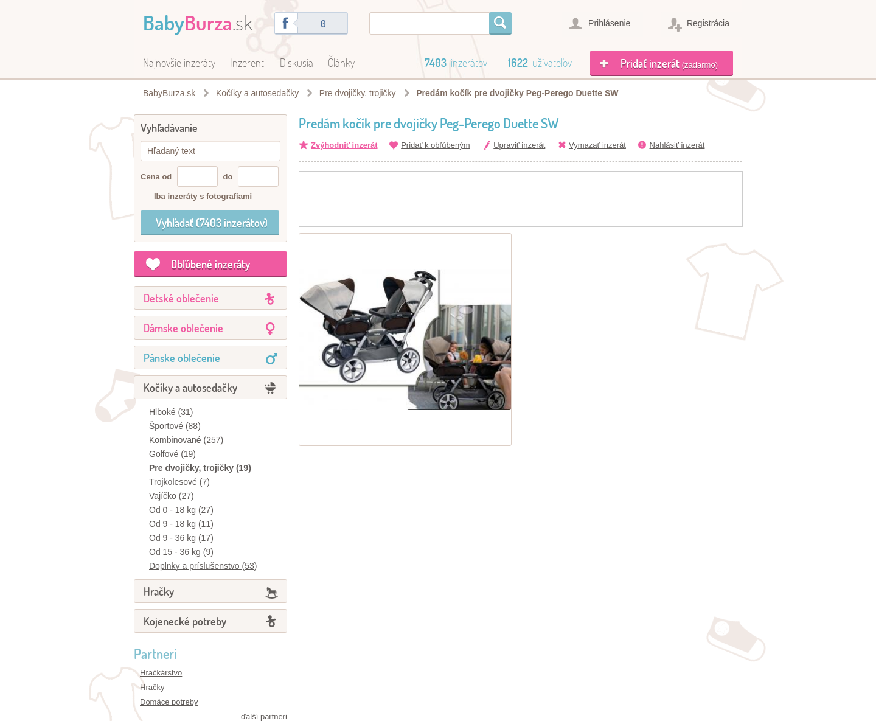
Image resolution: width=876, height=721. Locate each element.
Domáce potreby (169, 701)
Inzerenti (248, 62)
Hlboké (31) (171, 412)
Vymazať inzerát (597, 145)
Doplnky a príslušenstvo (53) (203, 566)
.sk (197, 22)
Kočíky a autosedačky (257, 93)
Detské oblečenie (181, 298)
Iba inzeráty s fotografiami (203, 196)
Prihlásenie (609, 23)
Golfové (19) (172, 454)
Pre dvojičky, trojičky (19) (200, 468)
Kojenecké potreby (185, 621)
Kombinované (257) (186, 440)
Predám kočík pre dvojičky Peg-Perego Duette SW (517, 93)
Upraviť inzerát (519, 145)
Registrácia (708, 23)
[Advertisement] (520, 199)
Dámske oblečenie (183, 328)
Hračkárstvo (161, 672)
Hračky (159, 591)
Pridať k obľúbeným (435, 145)
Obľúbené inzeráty (210, 264)
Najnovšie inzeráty (179, 62)
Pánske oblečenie (182, 357)
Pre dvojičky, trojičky (357, 93)
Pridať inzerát (669, 63)
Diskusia (296, 62)
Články (341, 62)
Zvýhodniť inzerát (344, 145)
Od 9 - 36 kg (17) (181, 538)
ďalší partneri (264, 716)
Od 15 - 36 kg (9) (181, 552)
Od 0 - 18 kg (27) (181, 510)
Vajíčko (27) (171, 496)
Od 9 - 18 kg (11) (181, 524)
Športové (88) (175, 426)
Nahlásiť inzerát (677, 145)
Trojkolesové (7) (179, 482)
